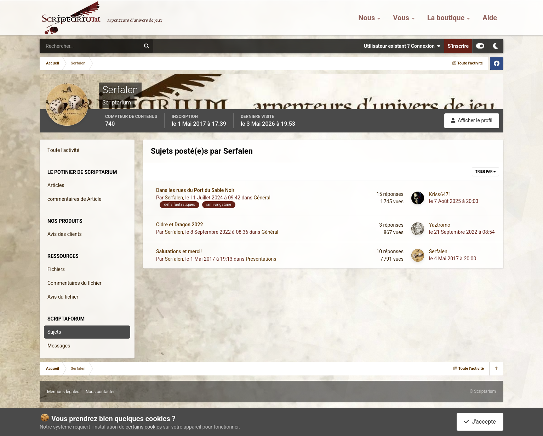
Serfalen (174, 197)
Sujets (54, 332)
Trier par (485, 172)
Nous (367, 17)
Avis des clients (64, 234)
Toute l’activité (63, 150)
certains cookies (144, 427)
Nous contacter (100, 391)
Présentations (261, 259)
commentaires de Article (74, 199)
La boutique (447, 17)
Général (261, 197)
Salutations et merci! (179, 251)
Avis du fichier (62, 297)
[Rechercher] (71, 46)
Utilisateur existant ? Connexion (402, 46)
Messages (58, 346)
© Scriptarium (483, 391)
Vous (402, 17)
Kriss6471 (440, 194)
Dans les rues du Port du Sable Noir (195, 190)
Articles (55, 185)
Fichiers (56, 269)
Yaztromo (439, 225)
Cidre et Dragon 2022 (179, 224)
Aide (489, 17)
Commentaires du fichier (74, 283)
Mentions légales (63, 391)
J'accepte (480, 421)
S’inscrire (458, 46)
